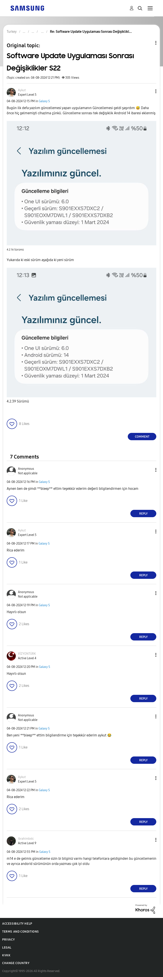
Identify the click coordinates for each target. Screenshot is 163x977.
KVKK (6, 955)
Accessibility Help (17, 923)
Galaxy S (44, 101)
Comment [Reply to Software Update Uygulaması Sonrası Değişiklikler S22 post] (142, 436)
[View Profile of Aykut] (22, 90)
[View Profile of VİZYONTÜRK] (27, 654)
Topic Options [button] (148, 42)
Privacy (8, 939)
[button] (149, 91)
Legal (6, 947)
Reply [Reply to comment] (143, 513)
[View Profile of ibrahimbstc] (26, 839)
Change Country (15, 963)
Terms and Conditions (20, 931)
